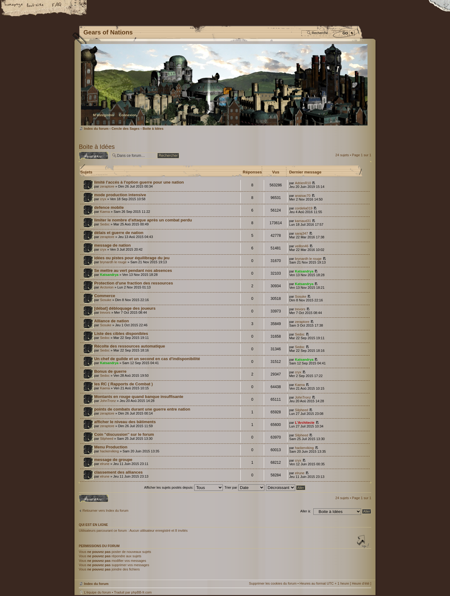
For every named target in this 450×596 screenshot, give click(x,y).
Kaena (105, 211)
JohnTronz (108, 401)
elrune (105, 464)
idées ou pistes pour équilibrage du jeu (132, 258)
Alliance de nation (111, 321)
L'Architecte (304, 422)
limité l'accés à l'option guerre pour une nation (139, 182)
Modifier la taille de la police (35, 5)
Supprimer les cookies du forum (273, 583)
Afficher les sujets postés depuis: (183, 487)
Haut (363, 542)
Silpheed (301, 410)
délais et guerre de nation (118, 232)
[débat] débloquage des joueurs (124, 308)
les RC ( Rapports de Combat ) (123, 384)
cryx (103, 199)
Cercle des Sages (125, 128)
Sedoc (105, 224)
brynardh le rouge (113, 262)
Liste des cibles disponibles (121, 333)
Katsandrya (109, 274)
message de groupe (113, 459)
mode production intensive (120, 195)
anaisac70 (302, 195)
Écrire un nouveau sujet (93, 155)
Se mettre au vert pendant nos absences (133, 270)
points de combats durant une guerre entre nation (142, 409)
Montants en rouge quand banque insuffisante (138, 396)
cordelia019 (303, 208)
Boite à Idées (153, 128)
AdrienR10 (303, 183)
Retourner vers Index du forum (105, 510)
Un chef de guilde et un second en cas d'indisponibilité (147, 358)
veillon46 (301, 246)
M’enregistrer (104, 115)
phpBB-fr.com (141, 592)
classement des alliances (118, 472)
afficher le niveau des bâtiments (125, 421)
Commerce (104, 295)
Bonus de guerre (110, 371)
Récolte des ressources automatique (129, 346)
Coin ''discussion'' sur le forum (124, 434)
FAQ (57, 5)
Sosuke (105, 300)
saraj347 (301, 233)
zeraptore (107, 186)
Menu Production (110, 447)
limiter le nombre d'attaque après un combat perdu (143, 220)
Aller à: (305, 511)
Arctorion (107, 287)
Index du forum (224, 84)
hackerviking (109, 451)
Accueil (14, 5)
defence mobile (109, 207)
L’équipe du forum (97, 592)
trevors (105, 312)
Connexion (127, 115)
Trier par (244, 487)
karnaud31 (303, 221)
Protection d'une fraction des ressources (133, 283)
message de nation (112, 245)
